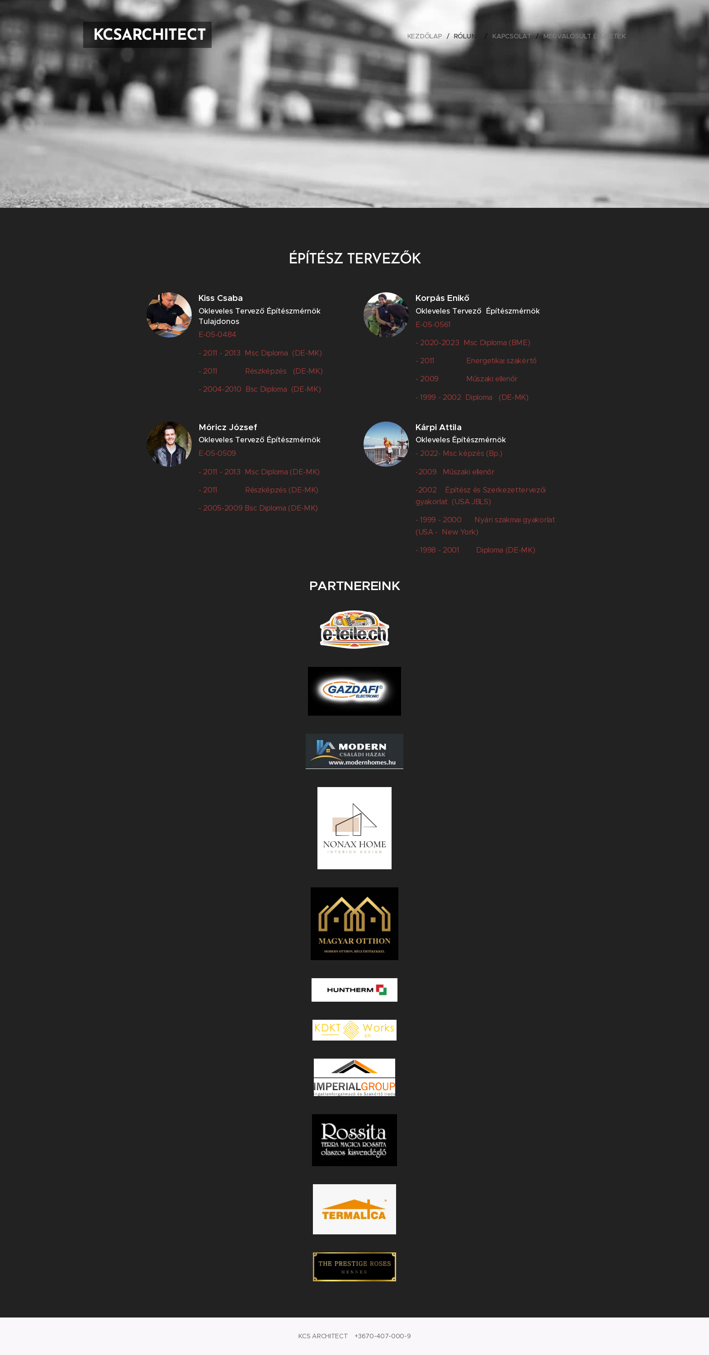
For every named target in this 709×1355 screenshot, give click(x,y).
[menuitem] (428, 36)
